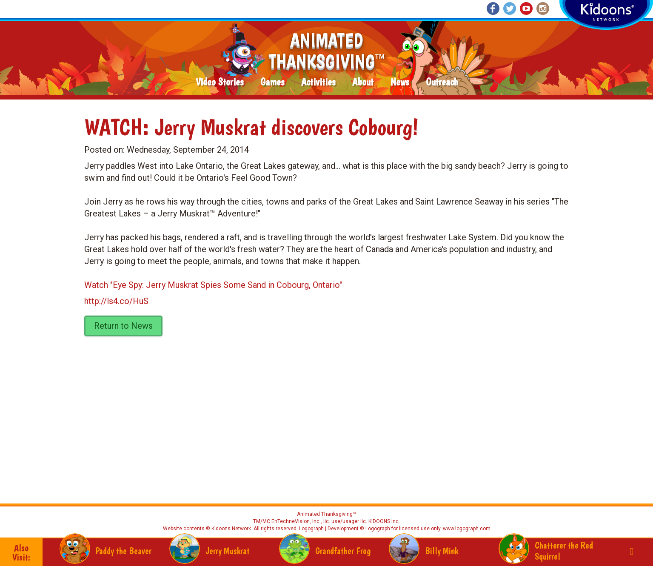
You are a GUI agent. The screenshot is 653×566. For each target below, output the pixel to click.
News (400, 82)
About (363, 82)
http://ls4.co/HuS (116, 301)
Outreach (442, 82)
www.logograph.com (466, 529)
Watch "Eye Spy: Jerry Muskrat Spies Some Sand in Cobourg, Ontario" (213, 285)
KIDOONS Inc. (384, 521)
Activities (318, 82)
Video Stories (219, 82)
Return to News (123, 326)
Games (272, 82)
